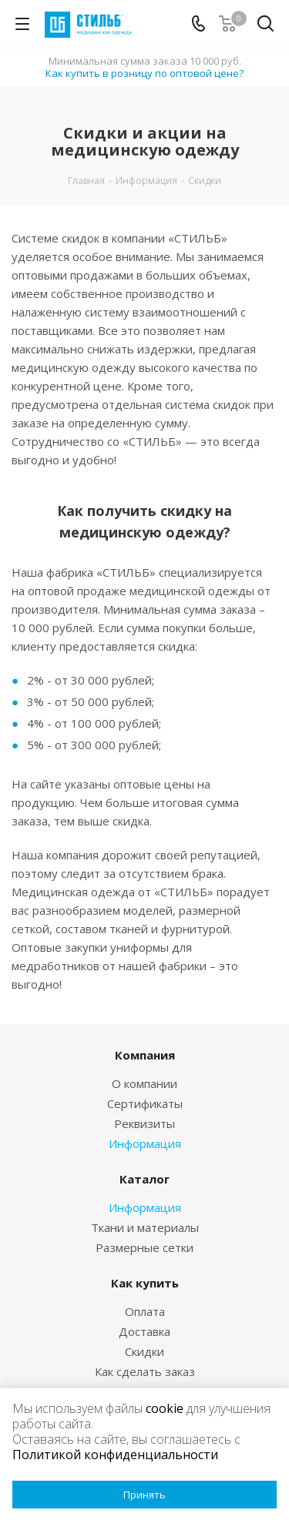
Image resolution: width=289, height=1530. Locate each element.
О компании (144, 1083)
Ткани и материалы (145, 1227)
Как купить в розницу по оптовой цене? (144, 73)
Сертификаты (145, 1103)
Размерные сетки (144, 1247)
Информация (145, 1143)
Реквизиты (144, 1123)
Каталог (144, 1179)
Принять (144, 1495)
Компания (145, 1055)
